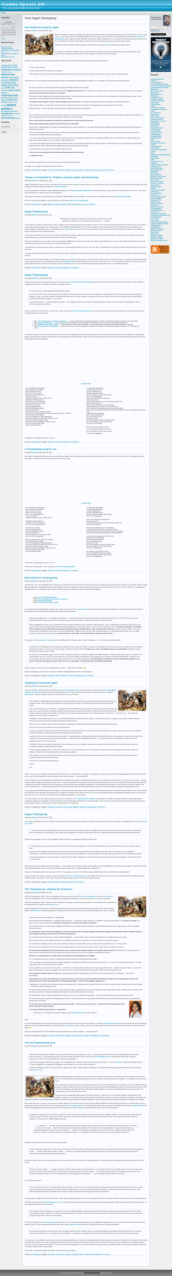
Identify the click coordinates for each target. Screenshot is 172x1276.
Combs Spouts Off (23, 4)
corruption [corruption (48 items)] (4, 72)
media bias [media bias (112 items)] (12, 100)
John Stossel (82, 609)
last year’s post (71, 229)
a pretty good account (109, 1023)
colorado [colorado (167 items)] (6, 69)
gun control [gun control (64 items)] (15, 86)
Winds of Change (157, 235)
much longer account (50, 1222)
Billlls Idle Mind (156, 94)
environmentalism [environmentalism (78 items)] (8, 82)
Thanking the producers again (48, 324)
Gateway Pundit (156, 136)
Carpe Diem (155, 102)
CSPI (152, 111)
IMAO (153, 153)
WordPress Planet (157, 239)
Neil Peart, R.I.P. (6, 47)
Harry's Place (155, 141)
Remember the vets (8, 57)
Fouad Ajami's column (44, 640)
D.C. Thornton (155, 113)
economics (51, 170)
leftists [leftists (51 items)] (16, 98)
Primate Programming (158, 197)
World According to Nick (159, 240)
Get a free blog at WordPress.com (71, 1273)
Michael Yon (155, 173)
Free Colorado (156, 131)
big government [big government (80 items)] (9, 66)
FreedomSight (156, 134)
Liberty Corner (156, 166)
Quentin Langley (156, 203)
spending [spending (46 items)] (9, 115)
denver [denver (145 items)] (5, 77)
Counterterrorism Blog (158, 109)
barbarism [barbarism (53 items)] (11, 65)
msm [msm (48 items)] (16, 102)
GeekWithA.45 (156, 138)
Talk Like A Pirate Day (158, 213)
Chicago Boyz (155, 104)
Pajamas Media (156, 187)
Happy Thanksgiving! (36, 211)
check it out (54, 904)
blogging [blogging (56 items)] (14, 67)
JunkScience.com (157, 161)
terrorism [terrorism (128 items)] (6, 118)
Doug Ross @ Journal (158, 121)
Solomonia (154, 212)
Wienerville (154, 232)
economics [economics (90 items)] (14, 77)
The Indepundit (156, 217)
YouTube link (86, 384)
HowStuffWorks (156, 146)
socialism (87, 170)
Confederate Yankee (158, 108)
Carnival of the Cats (157, 101)
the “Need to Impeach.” (60, 187)
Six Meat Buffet (156, 208)
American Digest (156, 82)
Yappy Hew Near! (7, 48)
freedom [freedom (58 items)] (9, 84)
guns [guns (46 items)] (2, 88)
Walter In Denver (156, 230)
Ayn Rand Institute (78, 1013)
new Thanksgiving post (102, 1056)
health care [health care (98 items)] (9, 88)
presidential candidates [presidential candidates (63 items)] (9, 111)
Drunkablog (155, 123)
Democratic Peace (157, 119)
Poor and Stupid (156, 193)
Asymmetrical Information (160, 87)
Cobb (152, 106)
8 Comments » (74, 442)
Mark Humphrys (156, 170)
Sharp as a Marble (157, 207)
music (56, 267)
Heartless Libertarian (158, 143)
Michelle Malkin (156, 175)
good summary (138, 1105)
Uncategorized (36, 170)
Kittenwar (154, 163)
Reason (108, 45)
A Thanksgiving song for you (40, 449)
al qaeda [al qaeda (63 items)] (4, 65)
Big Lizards (155, 92)
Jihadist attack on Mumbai (86, 799)
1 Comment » (74, 570)
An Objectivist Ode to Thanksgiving (80, 282)
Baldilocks (154, 89)
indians (58, 675)
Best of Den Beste (157, 91)
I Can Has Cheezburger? (159, 150)
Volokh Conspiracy (157, 229)
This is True (155, 218)
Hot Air (153, 144)
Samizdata (154, 205)
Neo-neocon (155, 180)
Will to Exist (155, 234)
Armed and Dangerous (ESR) (161, 86)
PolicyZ (153, 188)
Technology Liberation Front (160, 215)
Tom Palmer (155, 220)
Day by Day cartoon (157, 118)
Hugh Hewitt (155, 148)
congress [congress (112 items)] (16, 70)
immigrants (51, 675)
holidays (51, 267)
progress (57, 204)
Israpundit (154, 156)
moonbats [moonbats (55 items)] (11, 102)
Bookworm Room (157, 97)
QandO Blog (155, 202)
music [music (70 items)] (3, 105)
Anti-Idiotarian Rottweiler (159, 84)
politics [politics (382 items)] (7, 108)
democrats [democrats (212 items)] (8, 74)
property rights (78, 170)
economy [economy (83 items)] (5, 80)
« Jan (3, 39)
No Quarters (155, 185)
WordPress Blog (156, 237)
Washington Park (69, 261)
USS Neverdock (156, 225)
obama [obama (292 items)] (11, 105)
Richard (34, 30)
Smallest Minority (157, 210)
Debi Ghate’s (37, 910)
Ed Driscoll (154, 126)
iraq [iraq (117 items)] (3, 93)
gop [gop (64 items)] (9, 86)
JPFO (153, 160)
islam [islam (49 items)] (7, 93)
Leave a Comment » (108, 170)
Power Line (155, 195)
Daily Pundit (155, 116)
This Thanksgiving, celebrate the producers (53, 321)
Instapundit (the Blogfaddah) (160, 155)
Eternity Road (155, 129)
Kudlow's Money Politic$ (159, 165)
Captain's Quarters (157, 99)
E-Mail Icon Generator (155, 31)
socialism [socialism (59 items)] (17, 113)
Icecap (153, 151)
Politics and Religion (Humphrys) (158, 191)
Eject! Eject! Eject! (157, 128)
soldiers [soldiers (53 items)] (3, 115)
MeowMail (154, 171)
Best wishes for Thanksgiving (48, 326)
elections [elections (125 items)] (14, 80)
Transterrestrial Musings (159, 222)
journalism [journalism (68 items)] (10, 98)
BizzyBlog (154, 96)
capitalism (50, 807)
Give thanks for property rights (42, 27)
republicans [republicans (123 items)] (7, 113)
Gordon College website (74, 1105)
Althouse (154, 81)
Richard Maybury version (52, 1202)
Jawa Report (155, 158)
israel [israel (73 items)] (3, 98)
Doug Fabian (29, 694)
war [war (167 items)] (13, 117)
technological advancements (83, 190)
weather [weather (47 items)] (18, 118)
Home (3, 13)
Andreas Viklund (105, 1273)
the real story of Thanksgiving (77, 200)
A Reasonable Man (157, 79)
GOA (152, 139)
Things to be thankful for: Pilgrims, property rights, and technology (61, 177)
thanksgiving (95, 170)
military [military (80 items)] (4, 102)
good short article (76, 1224)
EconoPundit (155, 124)
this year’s (108, 896)
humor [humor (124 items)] (17, 90)
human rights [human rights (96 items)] (7, 90)
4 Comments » (105, 1035)
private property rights (123, 196)
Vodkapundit (155, 227)
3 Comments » (74, 267)
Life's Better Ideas (157, 168)
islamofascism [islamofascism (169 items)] (9, 95)
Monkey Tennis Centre (158, 176)
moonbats (50, 882)
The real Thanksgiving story (81, 311)
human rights (60, 170)
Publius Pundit (156, 200)
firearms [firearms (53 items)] (3, 84)
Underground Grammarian (160, 223)
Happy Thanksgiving (45, 323)
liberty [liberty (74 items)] (3, 100)
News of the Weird (157, 181)
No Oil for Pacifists (157, 183)
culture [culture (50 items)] (10, 72)
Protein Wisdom (156, 198)
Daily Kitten (155, 114)
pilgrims (69, 170)
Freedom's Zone (156, 133)
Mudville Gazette (156, 178)
